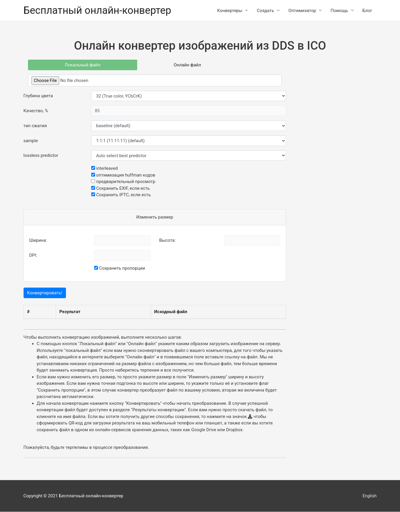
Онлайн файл (187, 65)
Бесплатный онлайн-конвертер (99, 10)
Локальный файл (82, 65)
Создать (265, 10)
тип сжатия (35, 125)
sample (31, 140)
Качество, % (36, 111)
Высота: (167, 240)
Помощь (339, 10)
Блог (367, 10)
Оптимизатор (302, 10)
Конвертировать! (44, 293)
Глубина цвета (38, 96)
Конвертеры (230, 10)
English (369, 495)
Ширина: (38, 240)
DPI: (33, 255)
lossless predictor (41, 155)
